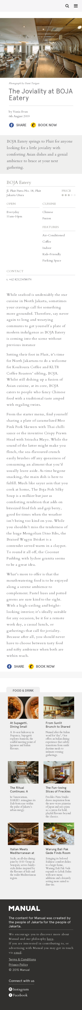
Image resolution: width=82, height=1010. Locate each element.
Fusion (46, 218)
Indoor (46, 248)
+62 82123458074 (20, 279)
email (17, 952)
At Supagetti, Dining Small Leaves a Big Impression (19, 728)
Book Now (47, 125)
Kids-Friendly (51, 254)
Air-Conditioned (53, 235)
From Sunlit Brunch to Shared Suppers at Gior (58, 726)
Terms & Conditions (22, 959)
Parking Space (51, 260)
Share (21, 125)
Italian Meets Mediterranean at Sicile (22, 852)
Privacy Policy (18, 964)
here (50, 939)
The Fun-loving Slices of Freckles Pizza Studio (58, 791)
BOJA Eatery (19, 182)
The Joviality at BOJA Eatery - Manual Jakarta (17, 5)
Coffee (46, 242)
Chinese (47, 212)
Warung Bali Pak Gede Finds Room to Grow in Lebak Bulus (58, 854)
